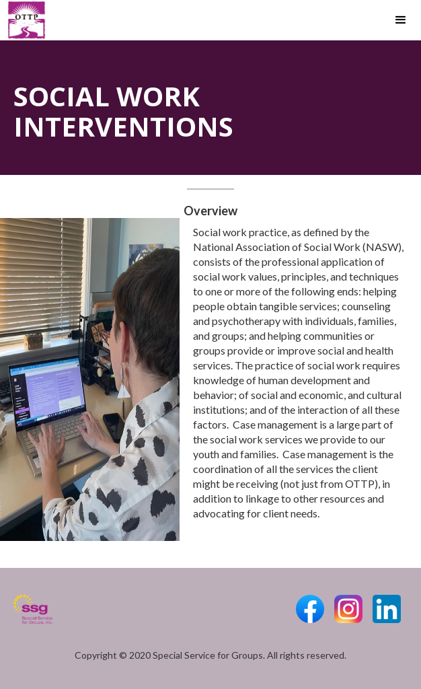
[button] (401, 20)
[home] (23, 20)
